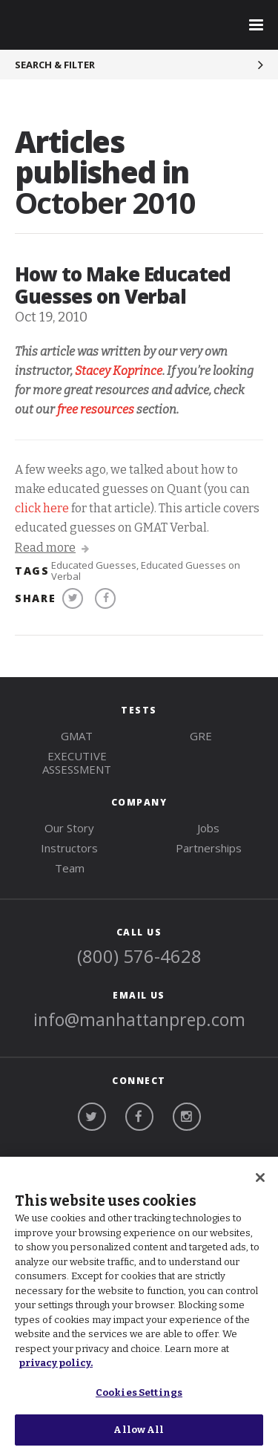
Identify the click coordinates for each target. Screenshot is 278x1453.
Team (70, 868)
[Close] (260, 1177)
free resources (95, 409)
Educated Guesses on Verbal (145, 570)
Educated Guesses (93, 565)
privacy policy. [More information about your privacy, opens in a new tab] (56, 1362)
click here (42, 508)
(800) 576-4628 (139, 956)
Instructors (69, 847)
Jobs (208, 827)
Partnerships (209, 847)
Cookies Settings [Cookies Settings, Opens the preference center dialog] (139, 1392)
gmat (77, 735)
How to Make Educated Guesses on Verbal (123, 285)
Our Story (69, 827)
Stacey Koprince (118, 371)
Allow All (138, 1429)
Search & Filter (55, 64)
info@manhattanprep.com (139, 1019)
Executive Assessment (76, 762)
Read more (52, 548)
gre (201, 735)
